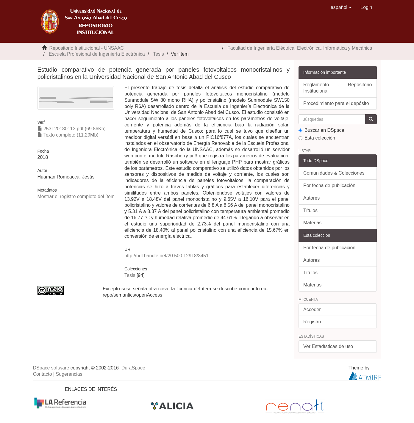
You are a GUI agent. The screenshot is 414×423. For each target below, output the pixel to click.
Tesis (158, 54)
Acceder (312, 309)
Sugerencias (69, 374)
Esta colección (317, 137)
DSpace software (51, 367)
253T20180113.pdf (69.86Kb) (72, 128)
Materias (312, 222)
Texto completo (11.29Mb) (68, 134)
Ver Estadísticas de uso (328, 346)
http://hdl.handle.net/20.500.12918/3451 (166, 255)
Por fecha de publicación (329, 185)
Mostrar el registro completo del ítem (76, 196)
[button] (341, 7)
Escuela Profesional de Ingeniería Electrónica (97, 54)
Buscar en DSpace (321, 130)
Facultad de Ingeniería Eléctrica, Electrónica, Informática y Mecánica (299, 48)
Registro (312, 321)
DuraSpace (133, 367)
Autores (311, 197)
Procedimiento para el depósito (336, 103)
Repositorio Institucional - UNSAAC (86, 48)
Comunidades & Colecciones (333, 173)
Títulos (310, 210)
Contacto (42, 374)
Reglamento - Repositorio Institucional (337, 87)
